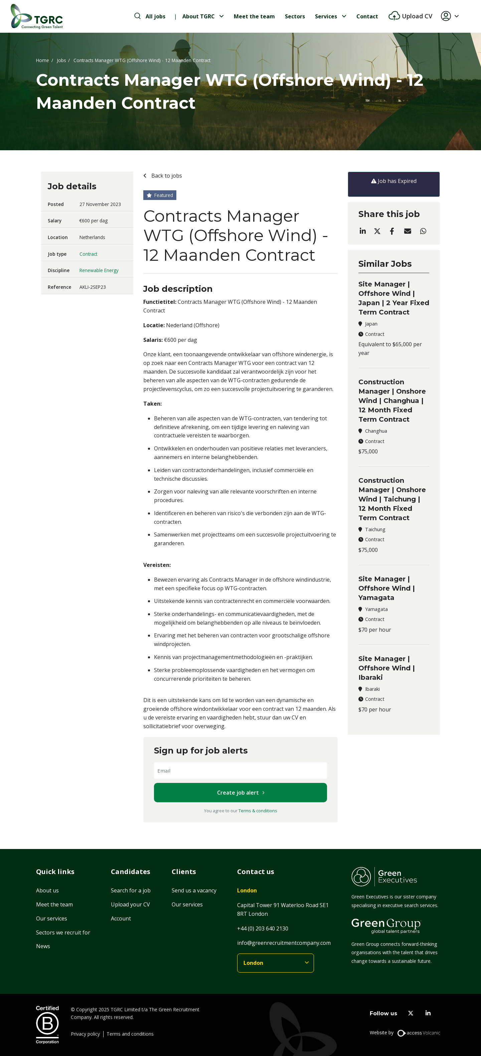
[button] (452, 16)
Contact (367, 16)
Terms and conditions (130, 1034)
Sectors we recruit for (63, 932)
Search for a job (131, 890)
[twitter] (410, 1013)
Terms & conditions (257, 811)
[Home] (37, 16)
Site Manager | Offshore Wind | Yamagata (386, 588)
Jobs (61, 60)
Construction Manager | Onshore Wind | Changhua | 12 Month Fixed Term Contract (392, 400)
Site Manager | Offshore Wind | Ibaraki (386, 668)
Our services (51, 918)
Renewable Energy (99, 270)
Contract (88, 254)
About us (47, 890)
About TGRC (198, 16)
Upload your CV (130, 904)
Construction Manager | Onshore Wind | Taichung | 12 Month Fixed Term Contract (392, 499)
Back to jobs (166, 175)
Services (326, 16)
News (43, 946)
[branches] (275, 963)
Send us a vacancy (194, 890)
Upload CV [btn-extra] (416, 16)
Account (121, 918)
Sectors (295, 16)
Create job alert (238, 792)
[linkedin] (428, 1013)
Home (42, 60)
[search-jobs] (149, 16)
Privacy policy (85, 1034)
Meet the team (254, 16)
